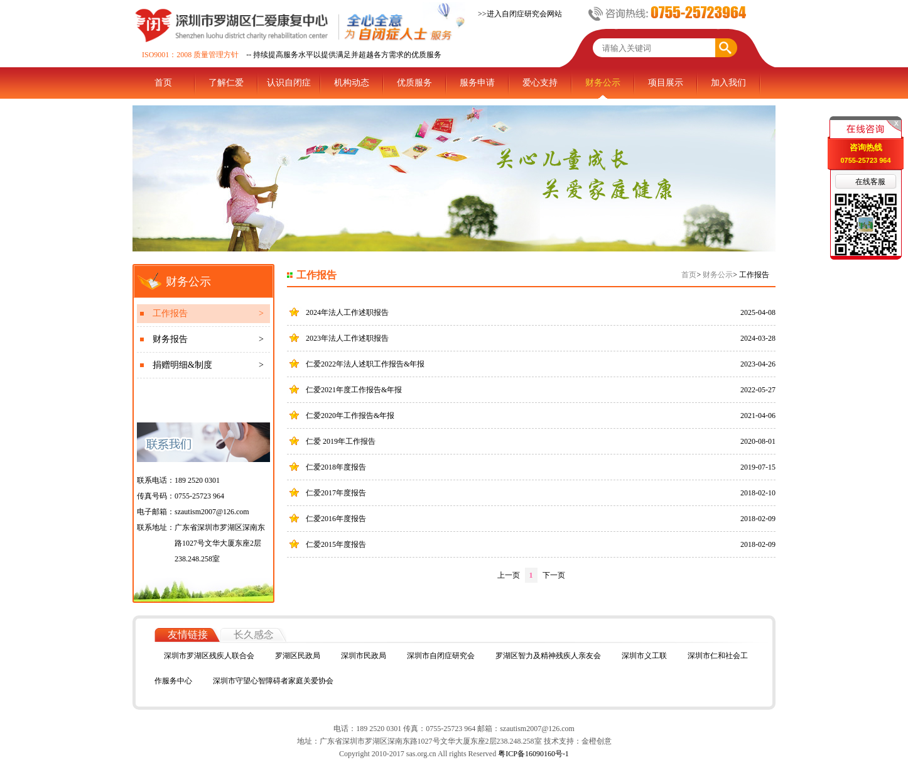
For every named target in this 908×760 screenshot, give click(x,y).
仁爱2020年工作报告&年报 (350, 415)
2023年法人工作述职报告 (347, 338)
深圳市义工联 (644, 655)
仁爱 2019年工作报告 (341, 441)
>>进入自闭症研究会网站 (520, 13)
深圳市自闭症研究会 (441, 655)
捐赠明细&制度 (208, 365)
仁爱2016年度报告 (336, 518)
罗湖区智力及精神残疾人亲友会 (548, 655)
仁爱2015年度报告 (336, 544)
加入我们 (728, 82)
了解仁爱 (226, 82)
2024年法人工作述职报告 (347, 312)
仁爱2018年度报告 (336, 467)
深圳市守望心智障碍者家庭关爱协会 (273, 680)
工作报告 (208, 313)
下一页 (554, 575)
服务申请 (477, 82)
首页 (163, 82)
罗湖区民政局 (297, 655)
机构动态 (351, 82)
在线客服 (870, 181)
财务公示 (602, 82)
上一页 (508, 575)
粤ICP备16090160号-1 (532, 753)
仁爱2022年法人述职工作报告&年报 (365, 364)
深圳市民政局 (363, 655)
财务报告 (208, 339)
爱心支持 (540, 82)
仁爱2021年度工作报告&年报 (354, 389)
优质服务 (414, 82)
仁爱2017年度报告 (336, 492)
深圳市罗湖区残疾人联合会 (209, 655)
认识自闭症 (289, 82)
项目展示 (665, 82)
